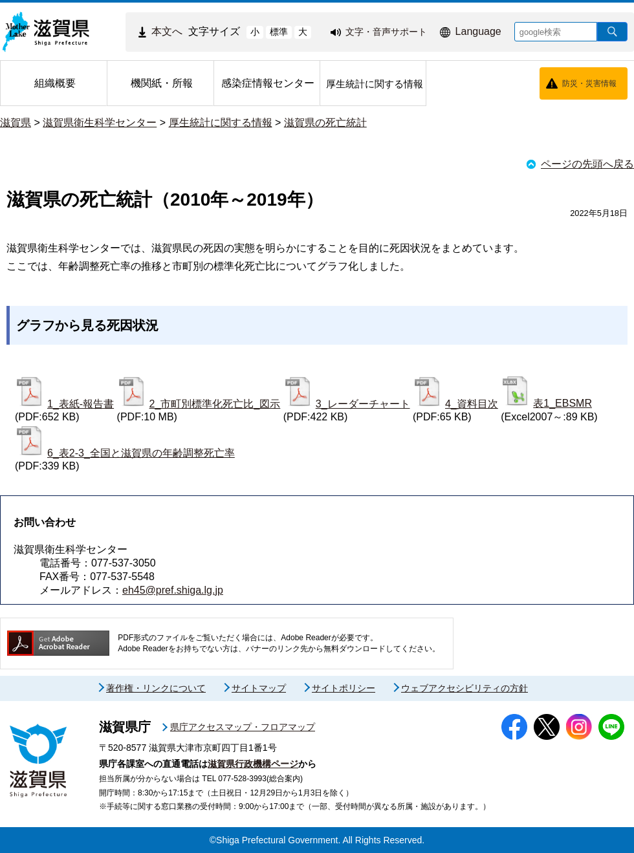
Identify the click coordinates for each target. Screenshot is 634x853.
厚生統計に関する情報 (220, 122)
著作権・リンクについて (156, 688)
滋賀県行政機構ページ (253, 764)
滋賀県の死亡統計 (325, 122)
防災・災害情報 (589, 83)
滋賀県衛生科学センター (100, 122)
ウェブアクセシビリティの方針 (464, 688)
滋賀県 (15, 122)
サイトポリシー (343, 688)
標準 (279, 32)
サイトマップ (259, 688)
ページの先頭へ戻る (587, 163)
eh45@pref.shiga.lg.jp (172, 590)
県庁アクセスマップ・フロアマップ (242, 727)
